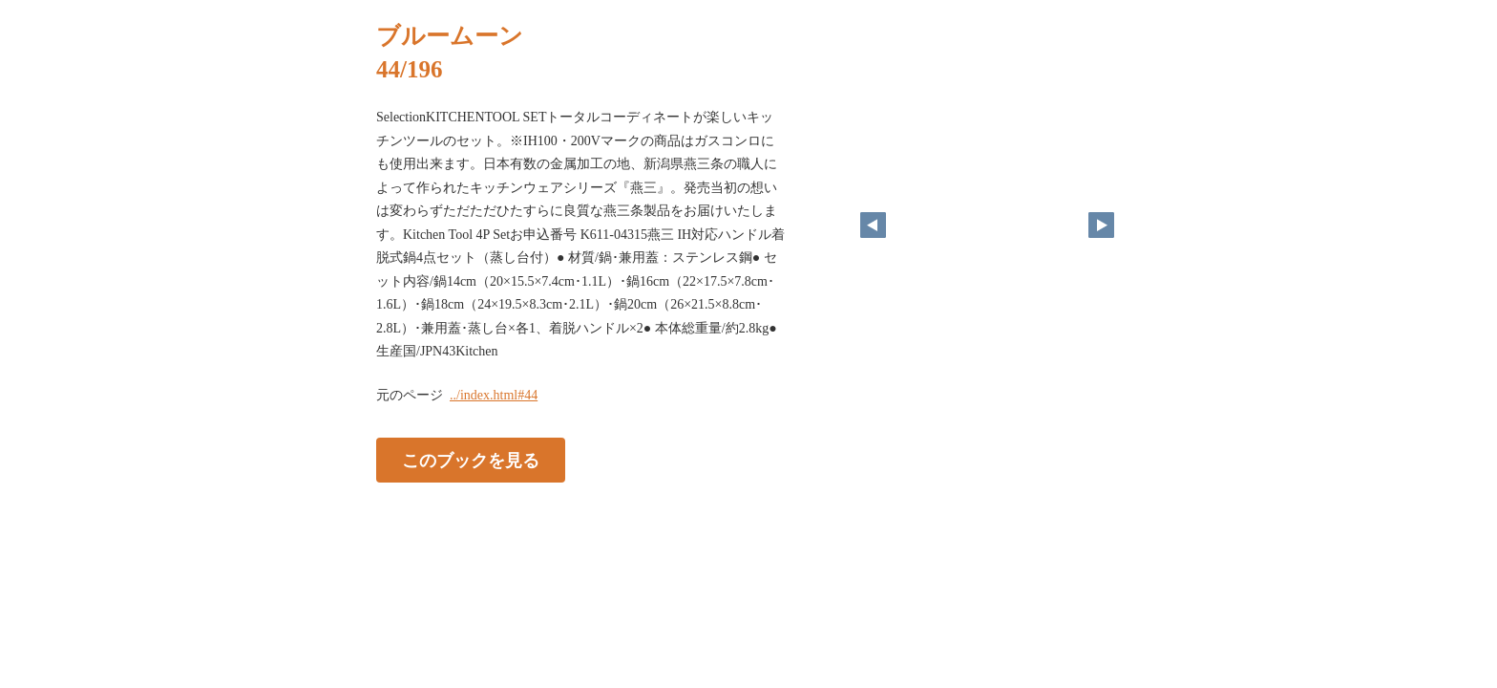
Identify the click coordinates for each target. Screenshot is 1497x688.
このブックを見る (470, 459)
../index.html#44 (494, 395)
